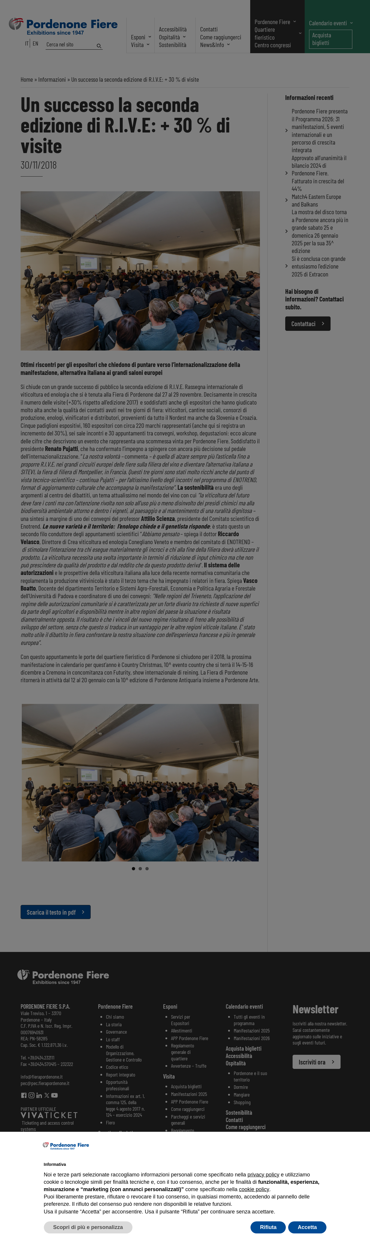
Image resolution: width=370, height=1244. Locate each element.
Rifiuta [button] (268, 1227)
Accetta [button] (307, 1227)
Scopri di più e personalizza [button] (88, 1227)
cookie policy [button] (254, 1189)
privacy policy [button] (263, 1175)
